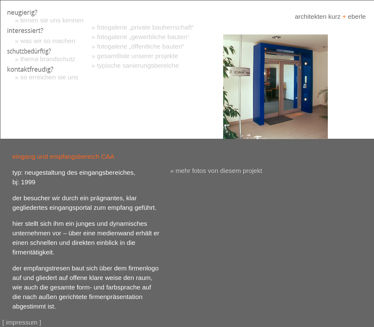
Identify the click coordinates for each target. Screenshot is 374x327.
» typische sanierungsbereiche (135, 65)
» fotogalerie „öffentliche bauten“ (138, 46)
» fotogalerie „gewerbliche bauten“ (141, 36)
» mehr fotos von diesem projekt (216, 170)
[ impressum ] (21, 322)
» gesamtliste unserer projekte (135, 55)
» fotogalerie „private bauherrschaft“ (143, 27)
